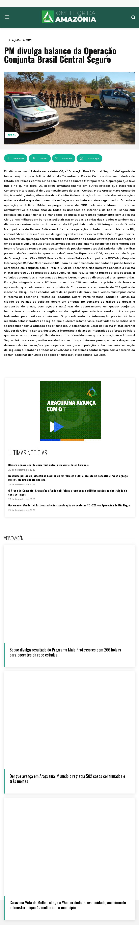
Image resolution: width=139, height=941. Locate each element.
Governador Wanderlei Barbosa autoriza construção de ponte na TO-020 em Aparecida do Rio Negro (69, 505)
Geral (12, 135)
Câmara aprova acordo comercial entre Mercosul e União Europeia (48, 465)
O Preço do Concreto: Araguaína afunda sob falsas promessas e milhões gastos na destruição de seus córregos (67, 492)
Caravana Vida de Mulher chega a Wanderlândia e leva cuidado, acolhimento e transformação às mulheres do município (68, 904)
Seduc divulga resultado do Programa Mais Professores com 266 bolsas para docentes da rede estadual (65, 652)
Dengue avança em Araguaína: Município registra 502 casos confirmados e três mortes (67, 778)
